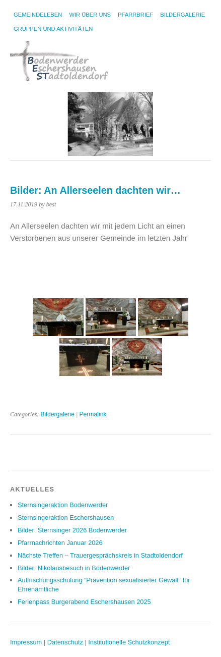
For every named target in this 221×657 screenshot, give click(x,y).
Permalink (92, 414)
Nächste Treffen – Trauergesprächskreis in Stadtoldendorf (100, 555)
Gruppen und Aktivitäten (53, 29)
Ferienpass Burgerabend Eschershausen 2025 (84, 602)
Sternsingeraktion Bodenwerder (63, 505)
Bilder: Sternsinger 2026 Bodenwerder (72, 530)
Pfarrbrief (135, 15)
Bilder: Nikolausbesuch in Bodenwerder (74, 568)
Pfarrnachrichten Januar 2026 (60, 542)
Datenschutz (65, 642)
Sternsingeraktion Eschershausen (66, 517)
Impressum (26, 642)
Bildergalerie (182, 15)
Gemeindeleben (38, 15)
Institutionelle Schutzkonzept (129, 642)
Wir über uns (90, 15)
